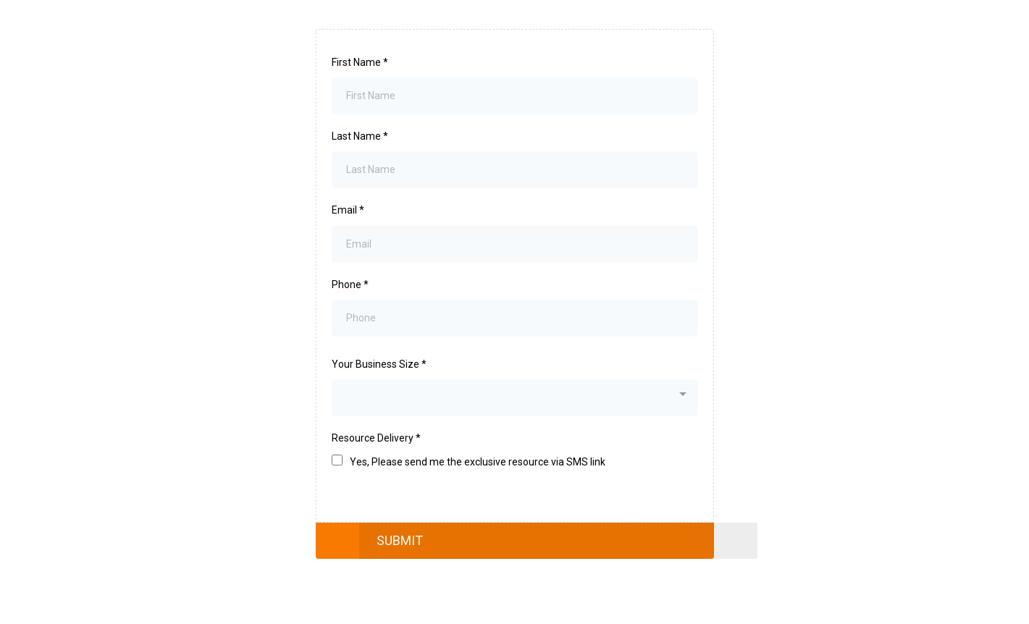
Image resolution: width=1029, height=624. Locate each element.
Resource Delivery (376, 438)
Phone (350, 284)
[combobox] (515, 397)
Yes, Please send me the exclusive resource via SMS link (477, 462)
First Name (360, 62)
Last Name (360, 136)
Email (348, 210)
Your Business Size (379, 364)
